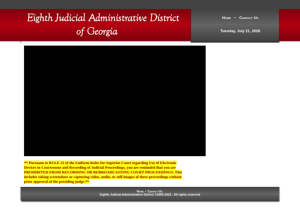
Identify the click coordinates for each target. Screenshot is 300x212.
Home (226, 17)
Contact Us (248, 17)
